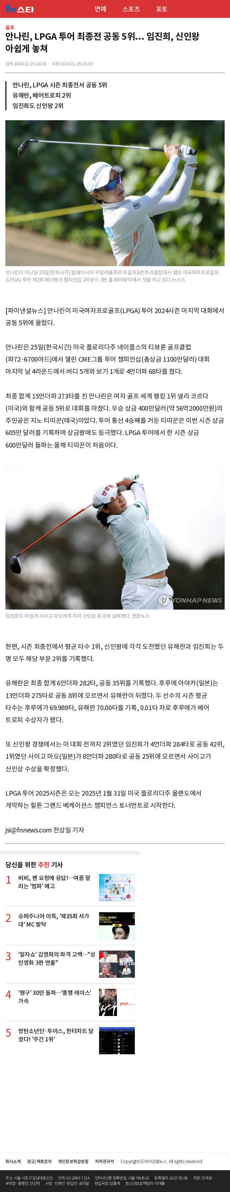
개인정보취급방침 (73, 1161)
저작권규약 (104, 1161)
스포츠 (131, 9)
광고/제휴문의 (39, 1161)
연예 (100, 9)
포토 (162, 9)
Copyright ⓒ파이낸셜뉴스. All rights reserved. (162, 1161)
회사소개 (13, 1161)
